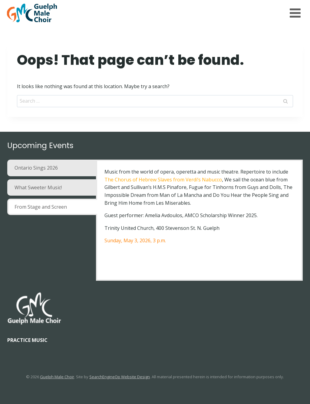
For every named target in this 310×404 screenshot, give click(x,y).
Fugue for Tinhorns (211, 187)
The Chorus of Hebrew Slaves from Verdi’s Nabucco (163, 179)
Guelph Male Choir (57, 376)
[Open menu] (295, 13)
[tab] (52, 168)
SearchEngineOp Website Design (119, 376)
